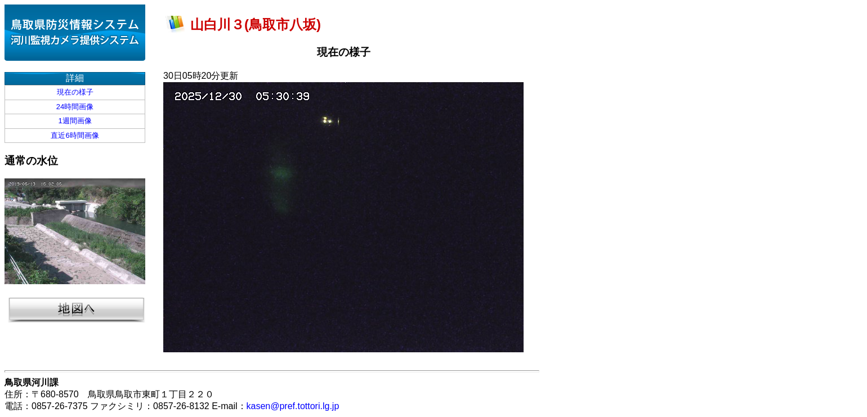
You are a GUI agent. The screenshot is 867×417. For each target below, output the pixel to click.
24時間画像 (74, 106)
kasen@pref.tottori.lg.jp (293, 406)
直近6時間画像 (75, 135)
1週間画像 (74, 120)
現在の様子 (75, 92)
